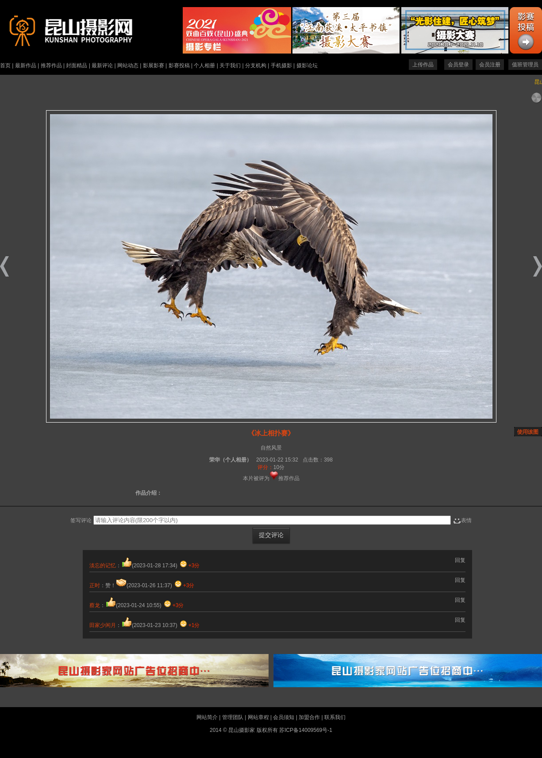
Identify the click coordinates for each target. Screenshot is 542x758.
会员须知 (283, 717)
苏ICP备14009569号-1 (305, 730)
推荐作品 (51, 65)
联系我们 (335, 717)
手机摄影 (281, 65)
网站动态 (127, 65)
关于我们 (230, 65)
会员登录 (458, 65)
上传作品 (423, 65)
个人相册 (204, 65)
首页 (5, 65)
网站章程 (258, 717)
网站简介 (207, 717)
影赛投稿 (179, 65)
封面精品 (76, 65)
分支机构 (255, 65)
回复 (460, 560)
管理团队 (232, 717)
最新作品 (25, 65)
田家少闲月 (102, 625)
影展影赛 (153, 65)
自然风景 (271, 448)
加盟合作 (309, 717)
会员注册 (489, 65)
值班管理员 (525, 65)
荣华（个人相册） (230, 460)
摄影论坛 (307, 65)
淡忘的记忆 (102, 565)
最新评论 (102, 65)
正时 (94, 585)
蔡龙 (94, 605)
